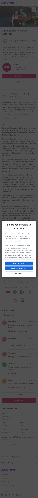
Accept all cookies (19, 263)
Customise (19, 273)
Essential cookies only (19, 268)
